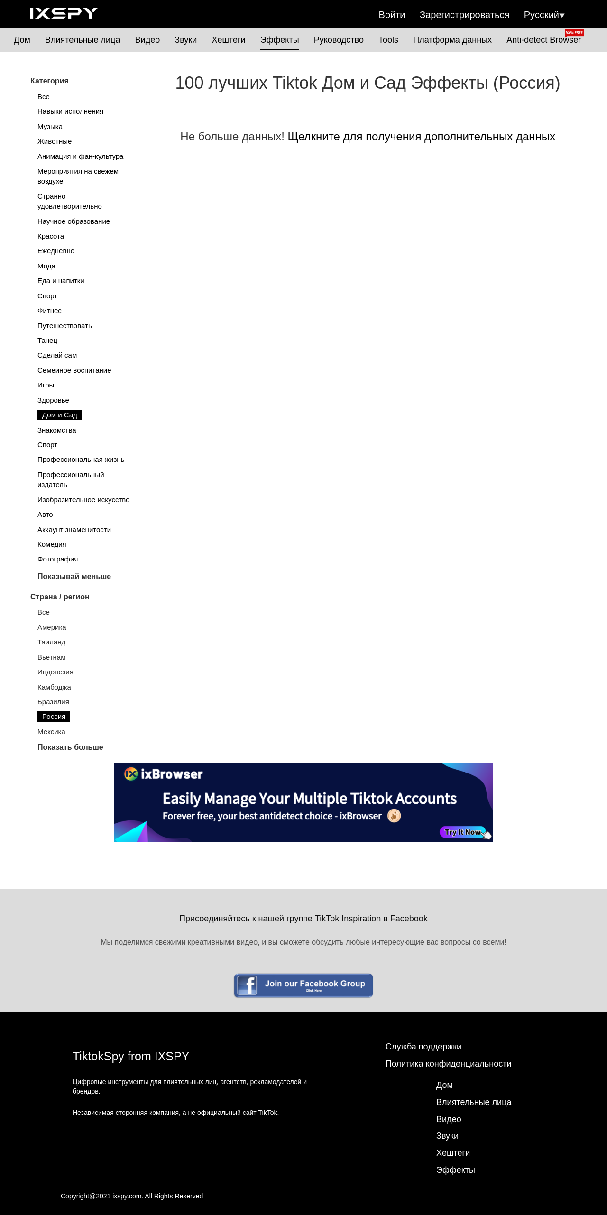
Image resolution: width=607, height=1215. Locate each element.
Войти (392, 14)
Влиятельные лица (82, 40)
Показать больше (70, 747)
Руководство (339, 40)
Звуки (186, 40)
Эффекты (279, 40)
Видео (147, 40)
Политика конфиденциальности (449, 1063)
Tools (388, 40)
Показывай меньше (74, 576)
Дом (22, 40)
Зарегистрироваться (464, 14)
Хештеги (228, 40)
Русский (544, 14)
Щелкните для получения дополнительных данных (422, 136)
